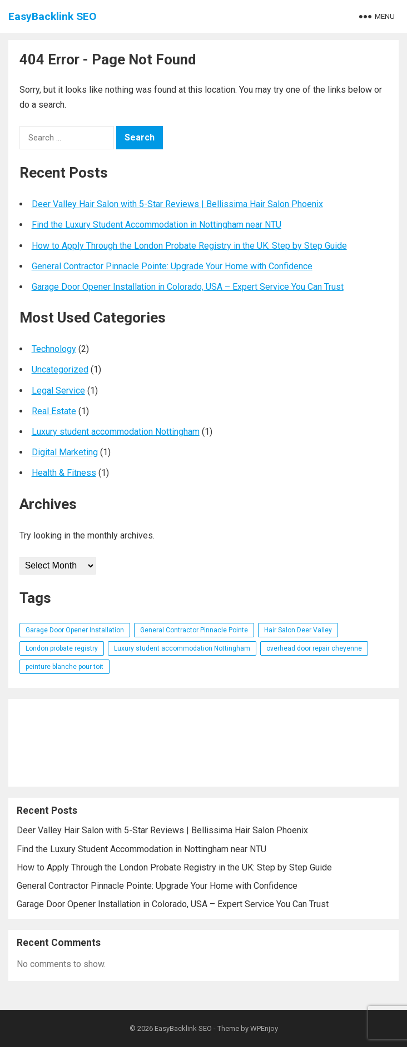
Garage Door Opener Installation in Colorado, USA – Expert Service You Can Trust (188, 286)
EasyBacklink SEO (52, 16)
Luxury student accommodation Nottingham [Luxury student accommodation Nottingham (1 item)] (182, 648)
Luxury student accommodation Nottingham (116, 431)
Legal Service (58, 390)
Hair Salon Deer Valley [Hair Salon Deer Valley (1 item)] (298, 630)
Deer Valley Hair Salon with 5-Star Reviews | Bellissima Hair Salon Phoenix (177, 204)
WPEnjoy (264, 1028)
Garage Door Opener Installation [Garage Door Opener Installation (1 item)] (75, 630)
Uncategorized (60, 369)
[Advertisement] (204, 742)
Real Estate (54, 411)
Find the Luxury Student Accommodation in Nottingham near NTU (156, 224)
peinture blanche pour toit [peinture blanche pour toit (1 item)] (64, 667)
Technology (54, 349)
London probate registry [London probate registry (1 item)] (62, 648)
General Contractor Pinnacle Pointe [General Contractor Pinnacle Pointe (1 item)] (194, 630)
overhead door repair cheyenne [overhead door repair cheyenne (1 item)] (314, 648)
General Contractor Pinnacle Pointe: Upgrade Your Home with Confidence (172, 266)
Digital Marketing (65, 452)
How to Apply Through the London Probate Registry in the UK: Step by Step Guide (189, 245)
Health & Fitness (64, 472)
